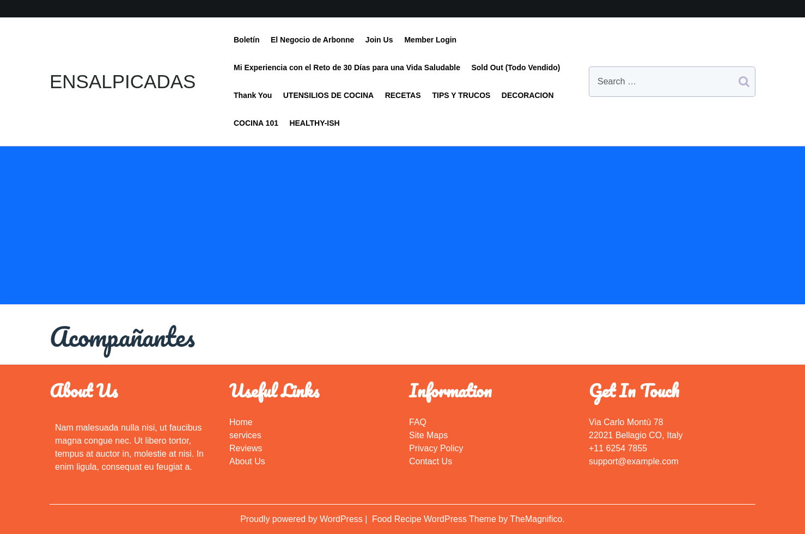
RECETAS (403, 95)
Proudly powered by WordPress (302, 519)
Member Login (430, 39)
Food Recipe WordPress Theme (435, 519)
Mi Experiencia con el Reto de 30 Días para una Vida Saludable (347, 67)
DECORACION (528, 95)
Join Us (379, 39)
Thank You (253, 95)
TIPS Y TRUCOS (461, 95)
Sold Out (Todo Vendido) (515, 67)
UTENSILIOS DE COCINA (328, 95)
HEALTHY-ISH (314, 123)
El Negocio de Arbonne (313, 39)
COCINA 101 (256, 123)
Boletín (246, 39)
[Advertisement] (402, 228)
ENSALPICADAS (123, 81)
